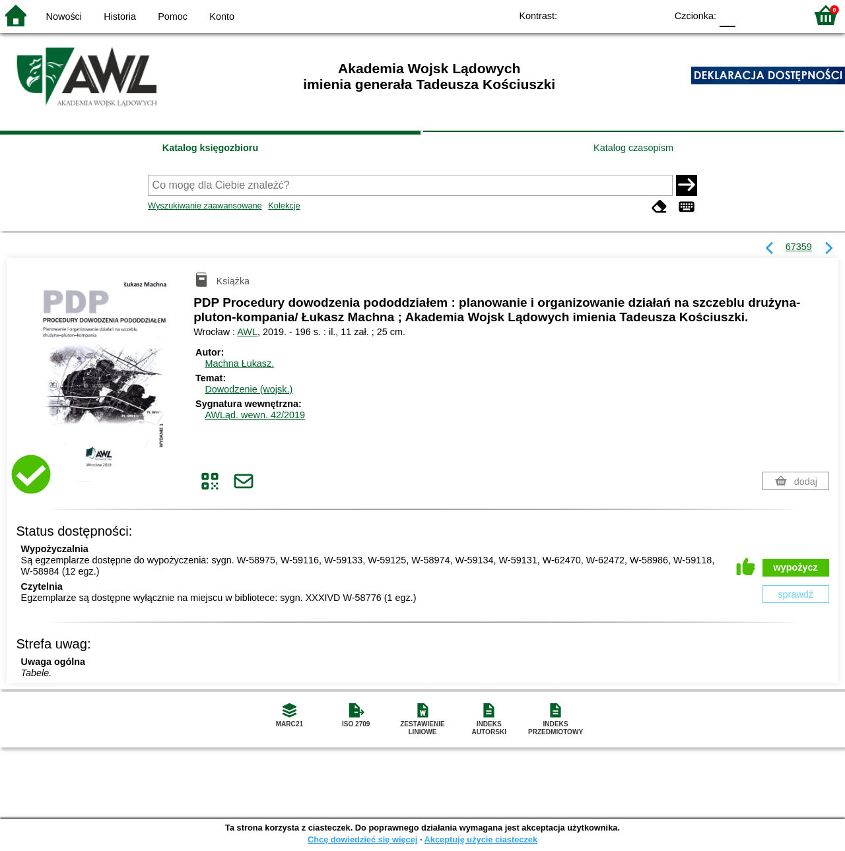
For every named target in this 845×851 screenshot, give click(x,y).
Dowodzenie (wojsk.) (248, 389)
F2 (780, 14)
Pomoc (172, 16)
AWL (247, 332)
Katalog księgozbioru (210, 147)
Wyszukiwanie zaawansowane (205, 205)
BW (598, 14)
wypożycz (796, 567)
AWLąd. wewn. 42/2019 (254, 415)
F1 (750, 14)
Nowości (64, 16)
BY (652, 14)
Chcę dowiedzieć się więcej (362, 839)
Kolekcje (284, 205)
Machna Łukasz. (239, 363)
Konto (221, 16)
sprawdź (795, 594)
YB (625, 14)
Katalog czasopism (633, 147)
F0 (727, 14)
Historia (120, 16)
